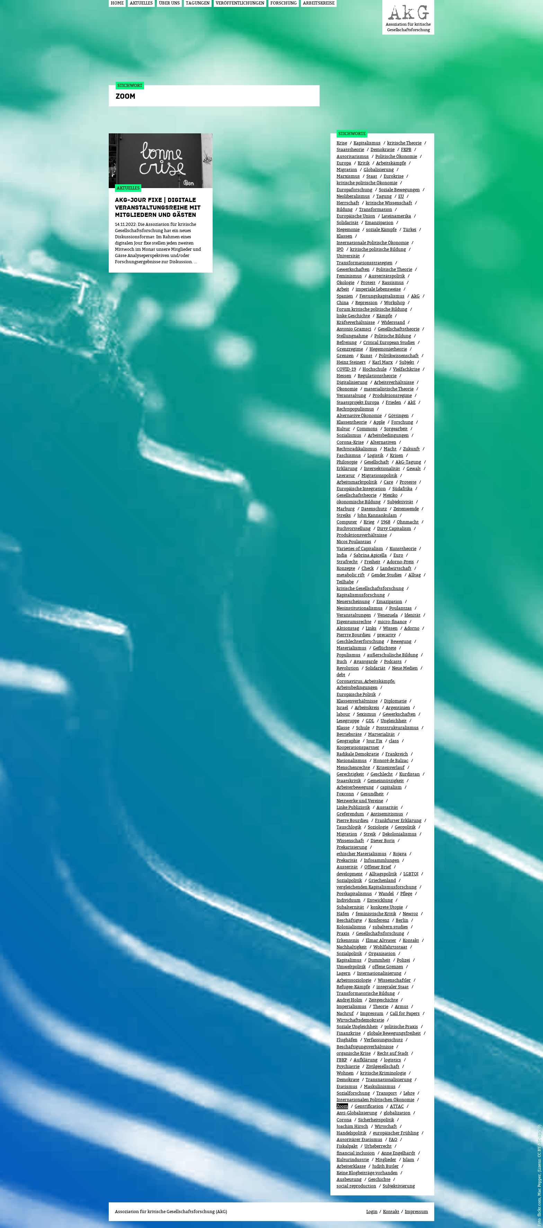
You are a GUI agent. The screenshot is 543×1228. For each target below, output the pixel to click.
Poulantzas (400, 608)
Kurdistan (409, 774)
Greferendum (350, 814)
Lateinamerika (396, 216)
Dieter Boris (383, 840)
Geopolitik (405, 827)
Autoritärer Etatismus (359, 1139)
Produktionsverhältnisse (362, 535)
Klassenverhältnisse (357, 701)
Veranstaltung (351, 395)
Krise (342, 143)
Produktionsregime (392, 395)
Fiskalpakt (347, 1146)
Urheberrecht (378, 1146)
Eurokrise (393, 176)
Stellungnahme (352, 336)
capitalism (391, 787)
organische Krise (354, 1053)
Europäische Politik (356, 694)
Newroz (410, 914)
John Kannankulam (377, 515)
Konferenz (378, 920)
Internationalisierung (379, 973)
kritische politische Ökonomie (367, 183)
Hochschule (374, 369)
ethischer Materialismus (361, 854)
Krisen (396, 455)
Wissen (390, 628)
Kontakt (411, 940)
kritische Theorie (404, 143)
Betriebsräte (349, 734)
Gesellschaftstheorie (398, 329)
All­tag (414, 575)
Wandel (386, 893)
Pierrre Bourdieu (354, 635)
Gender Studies (386, 575)
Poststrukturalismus (397, 728)
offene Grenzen (387, 967)
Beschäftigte (349, 920)
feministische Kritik (376, 914)
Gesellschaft (376, 462)
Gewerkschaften (353, 269)
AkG (415, 296)
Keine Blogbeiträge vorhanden (367, 1173)
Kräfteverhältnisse (356, 322)
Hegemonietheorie (388, 349)
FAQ (393, 1139)
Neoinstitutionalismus (360, 608)
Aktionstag (348, 628)
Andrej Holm (349, 1000)
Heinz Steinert (351, 362)
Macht (390, 449)
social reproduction (356, 1186)
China (343, 303)
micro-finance (392, 622)
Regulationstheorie (377, 376)
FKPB (406, 149)
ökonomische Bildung (359, 502)
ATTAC (397, 1106)
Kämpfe (384, 316)
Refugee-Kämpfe (353, 987)
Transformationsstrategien (364, 263)
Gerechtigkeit (350, 774)
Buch (342, 661)
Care (388, 482)
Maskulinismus (379, 1086)
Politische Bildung (392, 336)
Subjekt (406, 362)
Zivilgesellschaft (382, 1066)
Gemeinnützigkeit (385, 781)
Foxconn (345, 794)
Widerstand (393, 322)
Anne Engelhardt (398, 1153)
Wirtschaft (386, 1126)
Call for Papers (405, 1013)
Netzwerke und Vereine (360, 801)
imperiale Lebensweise (378, 289)
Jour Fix (374, 741)
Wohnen (345, 1073)
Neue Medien (405, 668)
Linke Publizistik (353, 807)
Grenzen (345, 356)
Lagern (343, 973)
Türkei (409, 229)
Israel (342, 707)
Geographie (348, 741)
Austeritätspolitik (386, 276)
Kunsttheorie (403, 548)
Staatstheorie (350, 149)
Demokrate (348, 1080)
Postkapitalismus (354, 893)
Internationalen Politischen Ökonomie (375, 1100)
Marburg (346, 509)
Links (371, 628)
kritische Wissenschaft (389, 203)
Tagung (384, 196)
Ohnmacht (408, 522)
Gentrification (369, 1106)
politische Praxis (401, 1027)
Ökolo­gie (345, 282)
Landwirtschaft (395, 568)
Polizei (403, 960)
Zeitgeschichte (383, 1000)
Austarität (387, 807)
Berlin (402, 920)
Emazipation (389, 601)
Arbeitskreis (367, 707)
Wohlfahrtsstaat (390, 947)
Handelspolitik (351, 1133)
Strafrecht (347, 562)
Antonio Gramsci (354, 329)
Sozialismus (349, 435)
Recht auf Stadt (392, 1053)
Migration (347, 170)
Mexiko (390, 495)
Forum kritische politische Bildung (372, 309)
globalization (397, 1113)
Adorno (411, 628)
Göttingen (398, 415)
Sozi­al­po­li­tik (349, 953)
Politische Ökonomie (396, 156)
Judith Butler (385, 1166)
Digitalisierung (352, 382)
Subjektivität (400, 502)
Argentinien (398, 707)
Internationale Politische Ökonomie (373, 243)
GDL (370, 721)
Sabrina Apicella (370, 555)
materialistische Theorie (388, 389)
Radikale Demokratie (358, 754)
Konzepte (346, 568)
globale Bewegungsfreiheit (394, 1033)
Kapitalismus (367, 143)
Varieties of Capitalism (360, 548)
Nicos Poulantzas (354, 542)
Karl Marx (382, 362)
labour (343, 714)
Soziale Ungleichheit (357, 1027)
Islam (408, 1160)
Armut (401, 1006)
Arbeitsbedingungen (388, 435)
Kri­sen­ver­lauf (390, 767)
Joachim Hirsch (352, 1126)
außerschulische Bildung (392, 655)
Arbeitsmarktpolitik (357, 482)
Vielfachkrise (406, 369)
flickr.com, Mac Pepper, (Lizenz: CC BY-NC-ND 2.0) (539, 1170)
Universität (348, 256)
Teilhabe (345, 582)
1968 (385, 522)
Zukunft (411, 449)
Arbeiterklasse (351, 1166)
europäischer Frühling (396, 1133)
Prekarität (347, 860)
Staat (371, 176)
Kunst (366, 356)
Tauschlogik (349, 827)
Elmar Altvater (381, 940)
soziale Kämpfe (381, 229)
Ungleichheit (394, 721)
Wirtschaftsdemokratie (360, 1020)
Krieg (369, 522)
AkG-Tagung (408, 462)
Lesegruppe (348, 721)
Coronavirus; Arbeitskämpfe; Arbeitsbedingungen (366, 684)
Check (368, 568)
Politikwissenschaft (399, 356)
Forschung (402, 422)
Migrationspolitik (379, 475)
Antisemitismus (387, 814)
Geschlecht (382, 774)
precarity (386, 635)
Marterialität (381, 734)
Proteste (408, 482)
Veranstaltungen (354, 615)
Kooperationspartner (358, 747)
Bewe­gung (401, 641)
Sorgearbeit (396, 429)
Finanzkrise (348, 1033)
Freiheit (372, 562)
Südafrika (402, 489)
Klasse (343, 728)
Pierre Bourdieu (352, 820)
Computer (347, 522)
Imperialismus (351, 1006)
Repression (366, 303)
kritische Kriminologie (383, 1073)
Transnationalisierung (389, 1080)
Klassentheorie (352, 422)
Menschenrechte (353, 767)
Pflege (406, 893)
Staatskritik (349, 781)
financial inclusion (356, 1153)
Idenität (412, 615)
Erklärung (347, 468)
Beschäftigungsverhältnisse (365, 1047)
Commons (367, 429)
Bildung (345, 209)
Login (371, 1211)
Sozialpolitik (349, 880)
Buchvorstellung (354, 528)
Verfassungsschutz (383, 1040)
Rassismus (393, 282)
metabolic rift (351, 575)
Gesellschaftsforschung (380, 933)
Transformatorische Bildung (366, 993)
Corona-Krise (350, 442)
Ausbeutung (349, 1179)
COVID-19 (346, 369)
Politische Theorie (394, 269)
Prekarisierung (352, 847)
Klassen (344, 236)
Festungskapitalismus (381, 296)
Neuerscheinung (353, 601)
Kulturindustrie (353, 1160)
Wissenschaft (350, 840)
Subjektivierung (399, 1186)
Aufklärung (365, 1060)
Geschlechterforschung (360, 641)
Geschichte (379, 1179)
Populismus (348, 655)
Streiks (344, 515)
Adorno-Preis (400, 562)
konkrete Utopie (387, 907)
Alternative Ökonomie (359, 415)
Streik (370, 834)
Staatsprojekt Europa (358, 402)
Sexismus (366, 714)
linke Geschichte (353, 316)
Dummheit (379, 960)
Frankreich (396, 754)
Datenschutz (374, 509)
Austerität (347, 867)
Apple (379, 422)
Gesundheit (372, 794)
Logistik (375, 455)
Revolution (348, 668)
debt (341, 675)
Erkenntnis (348, 940)
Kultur (343, 429)
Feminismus (349, 276)
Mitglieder (385, 1160)
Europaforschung (354, 190)
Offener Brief (377, 867)
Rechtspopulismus (355, 409)
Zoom (342, 1106)
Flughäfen (347, 1040)
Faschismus (349, 455)
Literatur (346, 475)
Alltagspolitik (383, 874)
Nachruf (345, 1013)
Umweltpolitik (351, 967)
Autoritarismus (353, 156)
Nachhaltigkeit (352, 947)
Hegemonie (348, 229)
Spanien (345, 296)
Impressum (371, 1013)
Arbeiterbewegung (355, 787)
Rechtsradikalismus (357, 449)
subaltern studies (390, 927)
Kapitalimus (349, 960)
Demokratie (382, 149)
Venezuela (387, 615)
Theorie (380, 1006)
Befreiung (347, 342)
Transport (386, 1093)
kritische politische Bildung (378, 249)
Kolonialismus (351, 927)
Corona (344, 1120)
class (394, 741)
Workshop (394, 303)
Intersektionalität (382, 468)
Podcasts (393, 661)
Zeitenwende (406, 509)
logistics (392, 1060)
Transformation (375, 209)
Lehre (409, 1093)
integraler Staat (392, 987)
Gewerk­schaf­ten (399, 714)
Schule (363, 728)
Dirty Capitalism (394, 528)
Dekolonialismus (399, 834)
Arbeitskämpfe (391, 163)
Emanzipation (379, 223)
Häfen (343, 914)
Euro (398, 555)
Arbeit (343, 289)
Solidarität (347, 223)
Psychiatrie (348, 1066)
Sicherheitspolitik (376, 1120)
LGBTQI (410, 874)
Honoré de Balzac (390, 760)
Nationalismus (352, 760)
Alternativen (383, 442)
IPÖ (340, 249)
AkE (412, 402)
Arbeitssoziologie (354, 980)
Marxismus (348, 176)
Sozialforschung (353, 1093)
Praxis (343, 933)
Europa (344, 163)
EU (401, 196)
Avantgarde (365, 661)
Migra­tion (347, 834)
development (350, 874)
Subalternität (350, 907)
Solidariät (375, 668)
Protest (368, 282)
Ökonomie (347, 389)
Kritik (364, 163)
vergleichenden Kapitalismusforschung (377, 887)
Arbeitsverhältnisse (394, 382)
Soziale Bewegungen (399, 190)
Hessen (344, 376)
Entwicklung (380, 900)
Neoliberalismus (353, 196)
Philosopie (347, 462)
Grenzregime (350, 349)
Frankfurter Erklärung (398, 820)
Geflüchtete (384, 648)
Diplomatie (395, 701)
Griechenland (382, 880)
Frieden (393, 402)
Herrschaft (348, 203)
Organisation (381, 953)
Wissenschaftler (394, 980)
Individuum (348, 900)
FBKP (342, 1060)
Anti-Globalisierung (357, 1113)
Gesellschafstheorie (356, 495)
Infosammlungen (381, 860)
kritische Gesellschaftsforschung (370, 588)
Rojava (400, 854)
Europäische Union (356, 216)
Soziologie (378, 827)
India (342, 555)
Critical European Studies (389, 342)
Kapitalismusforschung (361, 595)
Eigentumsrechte (354, 622)
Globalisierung (379, 170)
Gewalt (414, 468)
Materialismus (351, 648)
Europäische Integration (361, 489)
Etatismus (347, 1086)
